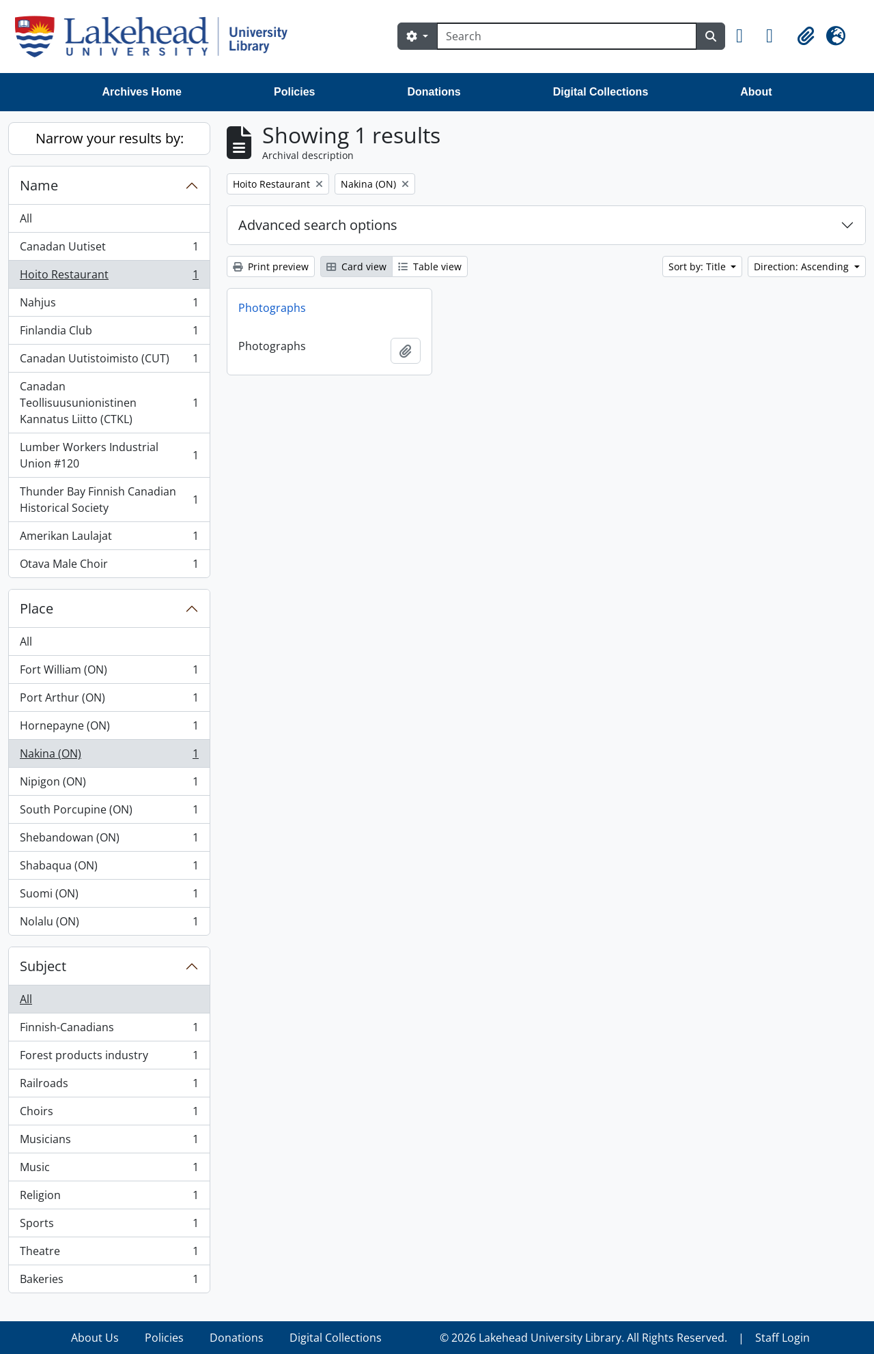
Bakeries (109, 1282)
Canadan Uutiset (109, 249)
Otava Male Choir (109, 566)
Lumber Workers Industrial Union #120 (109, 455)
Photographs (272, 307)
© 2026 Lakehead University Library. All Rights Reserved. (583, 1337)
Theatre (109, 1254)
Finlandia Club (109, 333)
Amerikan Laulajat (109, 539)
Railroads (109, 1086)
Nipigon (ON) (109, 784)
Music (109, 1170)
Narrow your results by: (110, 138)
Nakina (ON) (109, 756)
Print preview (271, 266)
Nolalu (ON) (109, 924)
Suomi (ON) (109, 896)
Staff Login (782, 1337)
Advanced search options (317, 225)
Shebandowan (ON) (109, 840)
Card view (356, 266)
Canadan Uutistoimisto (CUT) (109, 361)
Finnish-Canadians (109, 1030)
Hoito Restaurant (109, 277)
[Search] (566, 36)
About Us (95, 1337)
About (756, 92)
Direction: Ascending (802, 266)
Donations (433, 92)
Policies (294, 92)
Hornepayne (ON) (109, 728)
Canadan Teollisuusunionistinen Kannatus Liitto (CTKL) (109, 403)
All (26, 218)
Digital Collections (601, 92)
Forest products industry (109, 1058)
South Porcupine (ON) (109, 812)
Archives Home (142, 92)
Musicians (109, 1142)
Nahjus (109, 305)
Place (36, 608)
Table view (430, 266)
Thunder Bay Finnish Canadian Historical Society (109, 499)
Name (39, 185)
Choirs (109, 1114)
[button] (746, 36)
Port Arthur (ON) (109, 700)
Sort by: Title (698, 266)
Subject (43, 966)
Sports (109, 1226)
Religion (109, 1198)
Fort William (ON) (109, 672)
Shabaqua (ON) (109, 868)
